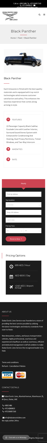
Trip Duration (10, 200)
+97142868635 (27, 5)
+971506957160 (35, 3)
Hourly (23, 183)
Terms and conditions (10, 362)
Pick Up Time (10, 226)
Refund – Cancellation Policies (13, 366)
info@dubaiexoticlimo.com (27, 7)
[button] (16, 437)
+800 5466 (23, 3)
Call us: (16, 3)
